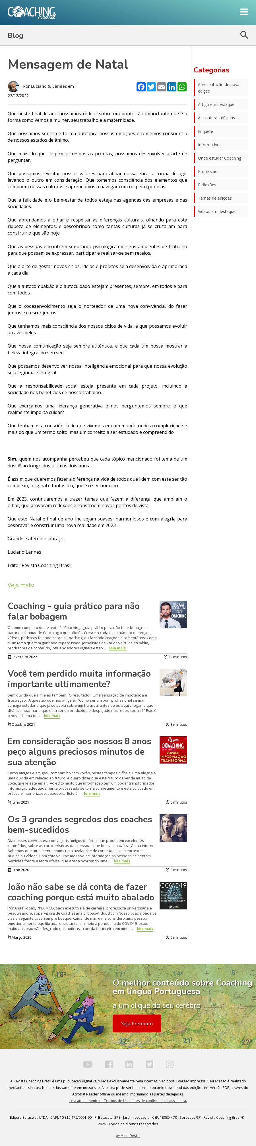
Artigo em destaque (216, 104)
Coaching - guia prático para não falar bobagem (74, 611)
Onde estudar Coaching (219, 158)
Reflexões (207, 184)
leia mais (117, 648)
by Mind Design (128, 1135)
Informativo (209, 144)
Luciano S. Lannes (49, 86)
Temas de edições (215, 198)
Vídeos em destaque (217, 211)
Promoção (208, 171)
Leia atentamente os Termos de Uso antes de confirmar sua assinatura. (128, 1100)
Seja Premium (137, 1023)
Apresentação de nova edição (219, 88)
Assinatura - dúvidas (216, 117)
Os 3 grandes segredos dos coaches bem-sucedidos (80, 825)
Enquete (205, 131)
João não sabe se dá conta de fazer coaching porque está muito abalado (81, 892)
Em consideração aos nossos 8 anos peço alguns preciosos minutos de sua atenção (79, 751)
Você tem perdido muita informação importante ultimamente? (79, 679)
